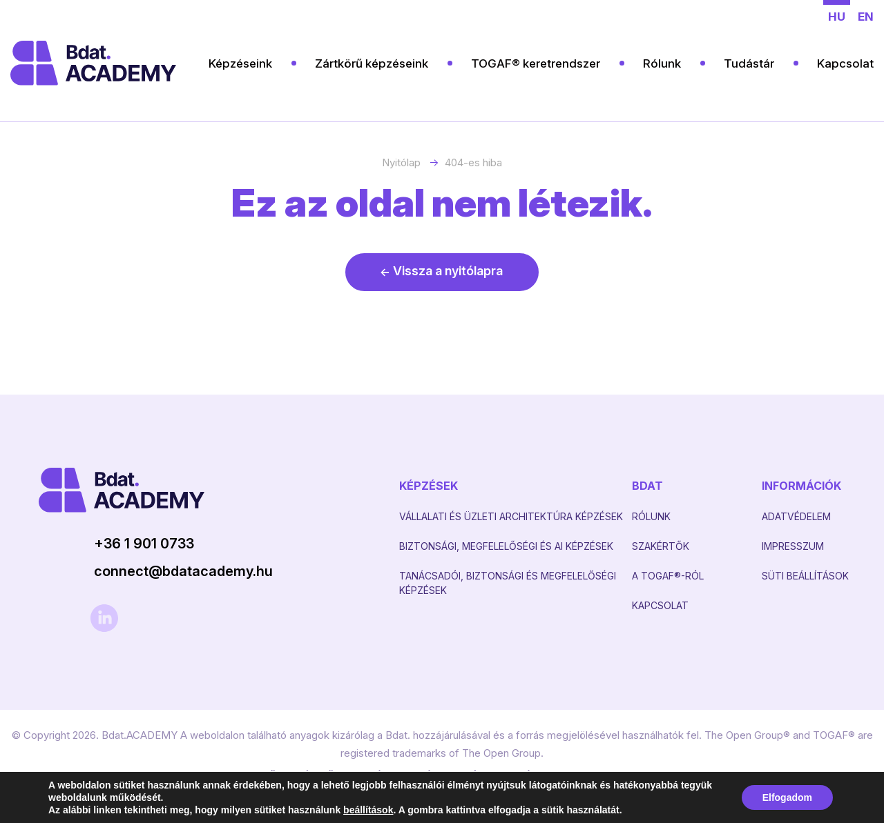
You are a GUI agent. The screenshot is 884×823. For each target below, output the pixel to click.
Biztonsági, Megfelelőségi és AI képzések (506, 546)
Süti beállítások (805, 576)
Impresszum (793, 546)
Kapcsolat (845, 63)
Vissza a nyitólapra (448, 271)
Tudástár (749, 63)
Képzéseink (240, 63)
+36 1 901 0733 (144, 543)
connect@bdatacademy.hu (183, 571)
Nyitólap (401, 162)
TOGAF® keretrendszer (535, 63)
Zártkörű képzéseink (371, 63)
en (866, 16)
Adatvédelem (796, 516)
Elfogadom (787, 797)
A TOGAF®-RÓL (668, 576)
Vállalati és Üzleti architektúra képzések (511, 516)
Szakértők (660, 546)
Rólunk (662, 63)
